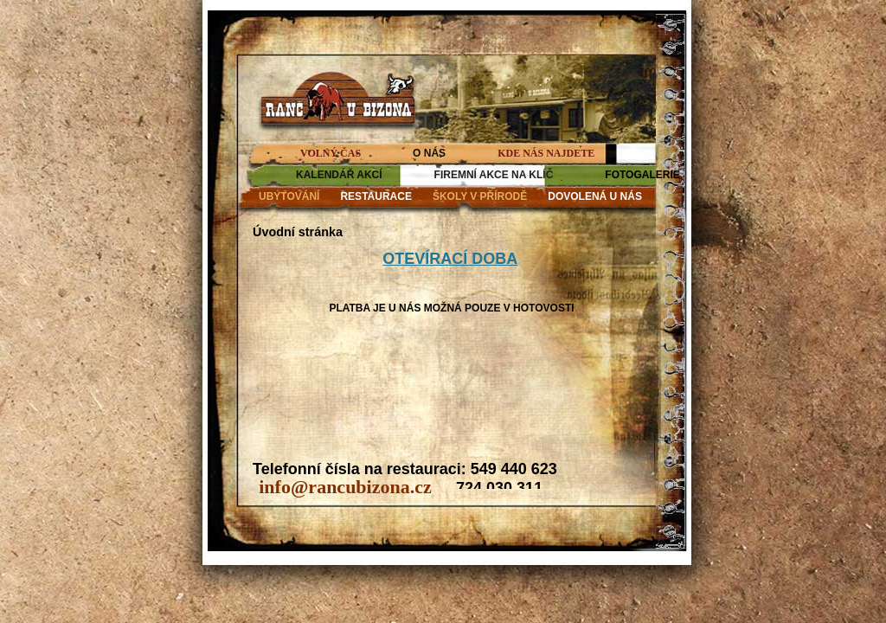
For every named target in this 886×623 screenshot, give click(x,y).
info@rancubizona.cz (345, 487)
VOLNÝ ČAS (330, 153)
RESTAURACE (375, 196)
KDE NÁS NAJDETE (546, 153)
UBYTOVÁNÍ (289, 196)
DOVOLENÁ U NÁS (595, 196)
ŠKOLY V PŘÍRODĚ (480, 196)
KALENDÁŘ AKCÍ (339, 175)
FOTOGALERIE (642, 175)
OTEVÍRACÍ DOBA (449, 258)
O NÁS (429, 153)
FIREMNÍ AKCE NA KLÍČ (494, 175)
